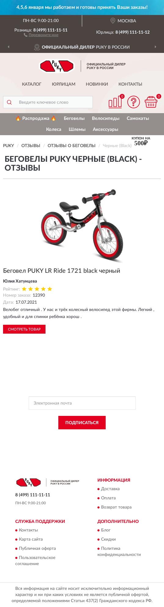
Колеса (53, 129)
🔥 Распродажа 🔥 (35, 118)
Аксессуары (105, 129)
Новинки (97, 84)
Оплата (108, 498)
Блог (106, 530)
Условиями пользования (78, 442)
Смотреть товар (24, 329)
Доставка (110, 489)
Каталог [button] (32, 84)
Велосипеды (105, 118)
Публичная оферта (37, 549)
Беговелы (74, 118)
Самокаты (138, 118)
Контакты (130, 84)
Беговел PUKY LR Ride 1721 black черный (61, 271)
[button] (41, 34)
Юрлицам (63, 84)
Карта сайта (31, 540)
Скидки (108, 540)
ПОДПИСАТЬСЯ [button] (82, 423)
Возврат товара (116, 507)
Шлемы (77, 129)
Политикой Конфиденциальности (112, 436)
